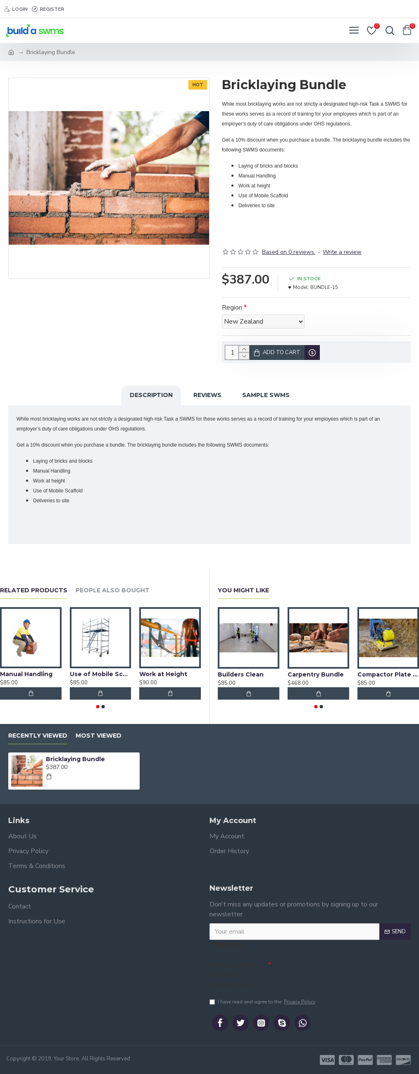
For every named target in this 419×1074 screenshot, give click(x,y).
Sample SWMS (266, 395)
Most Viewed (98, 733)
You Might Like (243, 588)
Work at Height (163, 672)
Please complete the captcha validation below (235, 972)
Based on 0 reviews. (288, 252)
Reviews (207, 395)
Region (232, 307)
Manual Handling (26, 672)
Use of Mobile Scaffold (100, 672)
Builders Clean (241, 672)
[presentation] (329, 970)
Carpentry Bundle (316, 672)
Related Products (33, 588)
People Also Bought (113, 588)
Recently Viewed (37, 733)
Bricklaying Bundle (75, 757)
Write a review (342, 252)
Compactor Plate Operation (388, 672)
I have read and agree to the (263, 1001)
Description (151, 395)
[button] (98, 704)
